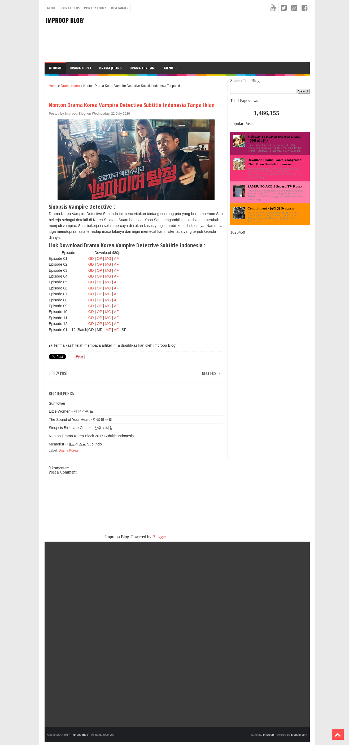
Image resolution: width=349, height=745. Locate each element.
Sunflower (57, 403)
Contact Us (70, 8)
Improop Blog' (65, 20)
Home (55, 67)
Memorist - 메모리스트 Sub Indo (75, 444)
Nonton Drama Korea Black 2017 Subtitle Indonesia (91, 436)
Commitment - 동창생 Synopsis (270, 208)
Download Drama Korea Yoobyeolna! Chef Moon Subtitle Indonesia (275, 162)
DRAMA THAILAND (143, 67)
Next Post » (211, 373)
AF (116, 258)
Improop (268, 734)
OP (99, 258)
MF (109, 330)
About (52, 8)
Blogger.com (299, 734)
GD (91, 258)
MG (108, 258)
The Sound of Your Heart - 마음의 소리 (80, 419)
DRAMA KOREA (80, 67)
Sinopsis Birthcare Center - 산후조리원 (81, 428)
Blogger (159, 536)
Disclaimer (119, 8)
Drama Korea (70, 86)
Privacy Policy (95, 8)
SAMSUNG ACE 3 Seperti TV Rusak (274, 186)
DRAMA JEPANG (110, 67)
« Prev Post (58, 373)
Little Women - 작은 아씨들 (71, 411)
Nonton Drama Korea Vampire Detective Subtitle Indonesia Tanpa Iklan (132, 104)
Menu (168, 67)
